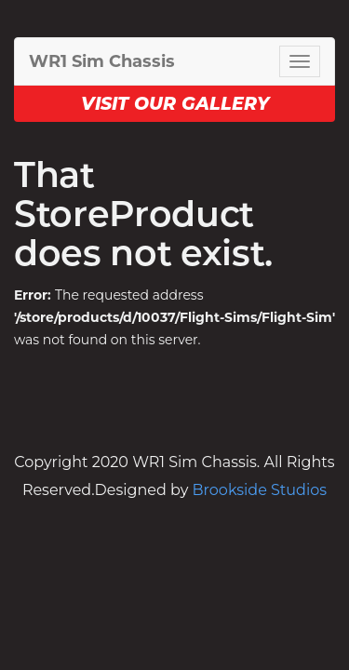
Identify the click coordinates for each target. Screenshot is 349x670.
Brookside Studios (260, 490)
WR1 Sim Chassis (102, 61)
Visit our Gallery (175, 103)
